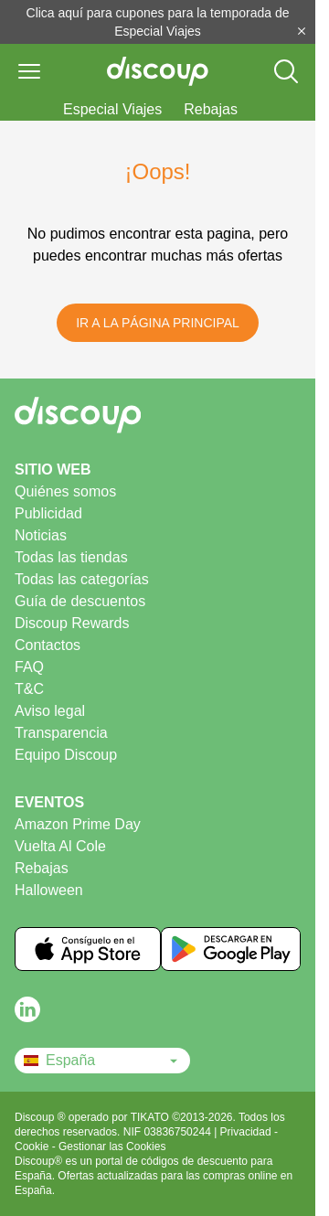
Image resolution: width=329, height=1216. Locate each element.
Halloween (49, 890)
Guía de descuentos (80, 601)
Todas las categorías (82, 579)
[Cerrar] (301, 31)
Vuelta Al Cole (60, 846)
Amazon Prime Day (78, 824)
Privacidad (247, 1131)
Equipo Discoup (66, 755)
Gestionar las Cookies (111, 1146)
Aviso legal (50, 711)
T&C (29, 689)
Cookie (33, 1146)
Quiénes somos (65, 491)
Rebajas (211, 109)
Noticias (41, 535)
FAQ (29, 667)
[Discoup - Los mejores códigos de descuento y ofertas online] (157, 71)
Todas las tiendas (71, 557)
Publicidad (48, 513)
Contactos (47, 645)
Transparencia (61, 733)
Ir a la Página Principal (157, 322)
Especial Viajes (112, 109)
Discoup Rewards (72, 623)
